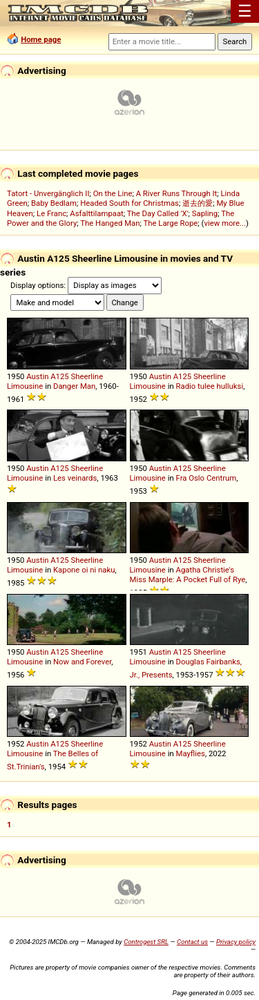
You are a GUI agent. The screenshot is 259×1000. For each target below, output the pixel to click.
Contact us (192, 941)
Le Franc (51, 213)
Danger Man (74, 386)
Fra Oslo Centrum (206, 478)
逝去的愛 (197, 203)
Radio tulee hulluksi (210, 386)
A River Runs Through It (177, 193)
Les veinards (75, 478)
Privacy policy (236, 941)
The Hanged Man (110, 223)
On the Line (113, 193)
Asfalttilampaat (97, 213)
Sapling (205, 213)
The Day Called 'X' (158, 213)
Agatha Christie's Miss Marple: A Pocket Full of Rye (188, 574)
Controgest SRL (146, 941)
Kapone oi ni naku (84, 570)
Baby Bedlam (54, 203)
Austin (37, 376)
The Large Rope (170, 223)
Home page (41, 39)
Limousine (25, 386)
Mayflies (190, 753)
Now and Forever (82, 661)
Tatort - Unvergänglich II (48, 193)
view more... (225, 223)
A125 (59, 376)
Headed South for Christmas (129, 203)
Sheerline (87, 376)
